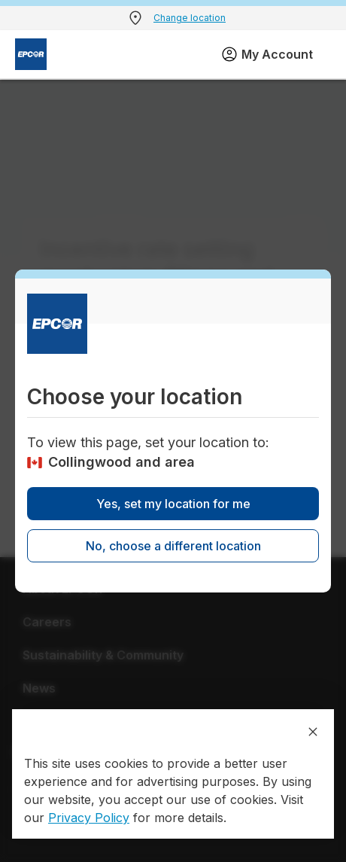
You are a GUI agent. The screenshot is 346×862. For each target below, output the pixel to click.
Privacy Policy (88, 817)
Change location (189, 17)
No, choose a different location (173, 545)
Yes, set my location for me (173, 503)
